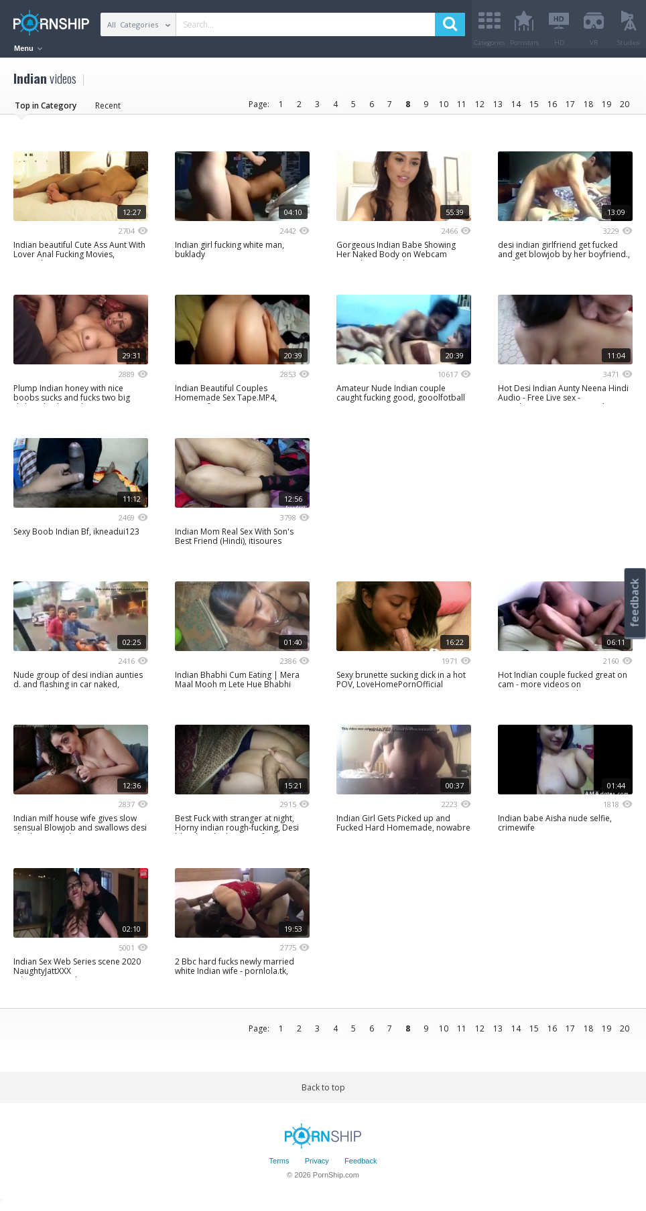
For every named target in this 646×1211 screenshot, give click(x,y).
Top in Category (45, 110)
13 (498, 109)
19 (606, 109)
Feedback (360, 1166)
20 (624, 109)
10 (443, 109)
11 (461, 109)
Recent (108, 110)
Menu (28, 48)
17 (570, 109)
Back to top (323, 1092)
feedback (634, 602)
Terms (279, 1166)
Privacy (317, 1166)
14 (516, 109)
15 (534, 109)
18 (588, 109)
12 (479, 109)
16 (552, 109)
